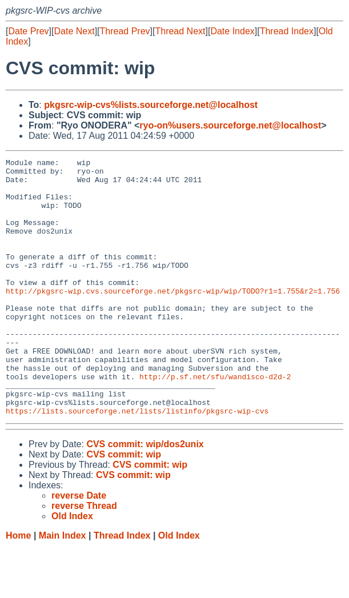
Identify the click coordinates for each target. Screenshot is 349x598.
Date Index (232, 31)
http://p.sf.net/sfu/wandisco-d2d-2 (215, 421)
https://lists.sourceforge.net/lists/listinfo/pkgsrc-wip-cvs (137, 462)
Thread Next (180, 31)
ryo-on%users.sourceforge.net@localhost (230, 125)
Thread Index (287, 31)
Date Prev (28, 31)
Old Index (179, 587)
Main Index (62, 587)
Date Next (74, 31)
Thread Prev (125, 31)
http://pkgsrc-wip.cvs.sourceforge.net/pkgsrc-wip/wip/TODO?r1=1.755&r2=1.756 (173, 318)
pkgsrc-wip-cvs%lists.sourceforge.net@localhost (151, 105)
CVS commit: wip (123, 506)
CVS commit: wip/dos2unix (144, 495)
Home (18, 587)
